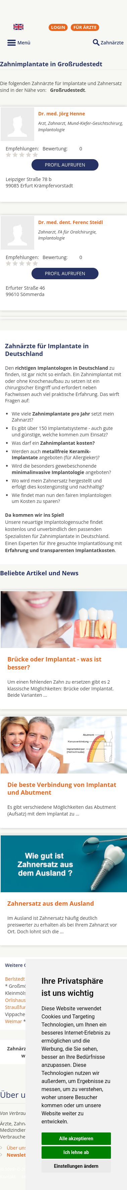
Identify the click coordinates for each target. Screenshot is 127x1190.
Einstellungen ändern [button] (76, 1166)
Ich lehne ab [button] (76, 1152)
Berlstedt (15, 979)
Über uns (17, 1148)
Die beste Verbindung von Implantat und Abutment (61, 788)
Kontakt (8, 1177)
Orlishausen (18, 1000)
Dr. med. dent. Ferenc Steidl (70, 222)
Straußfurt (16, 1007)
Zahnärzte (112, 42)
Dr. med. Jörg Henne (61, 113)
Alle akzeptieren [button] (76, 1138)
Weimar (13, 1021)
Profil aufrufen (65, 164)
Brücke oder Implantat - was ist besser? (54, 663)
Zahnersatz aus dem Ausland (50, 903)
